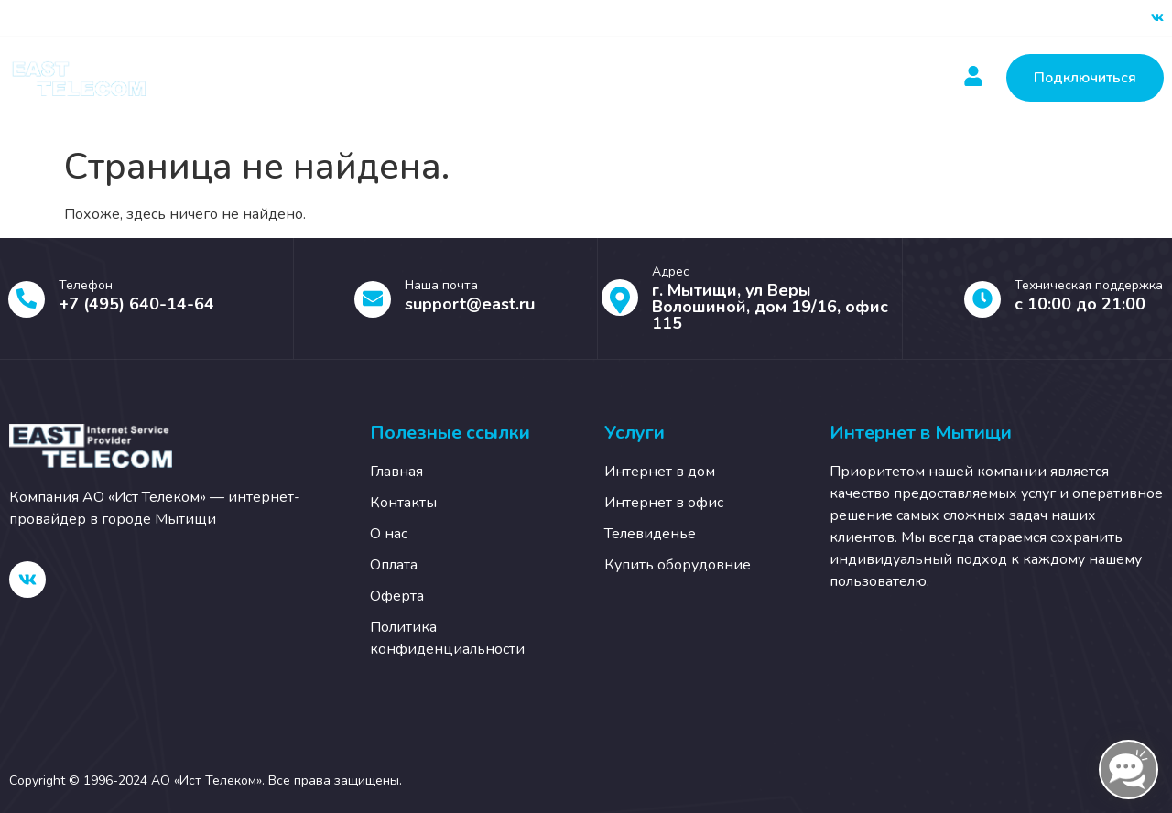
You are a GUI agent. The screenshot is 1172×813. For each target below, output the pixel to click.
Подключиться (1085, 78)
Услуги (394, 78)
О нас (811, 78)
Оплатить (504, 78)
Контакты (714, 78)
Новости (608, 78)
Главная (290, 78)
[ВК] (1157, 18)
